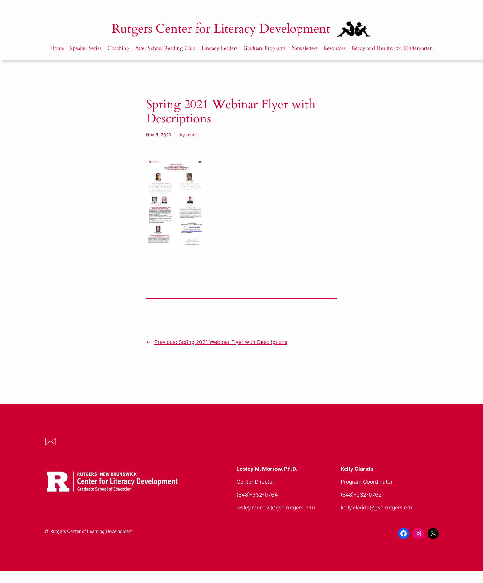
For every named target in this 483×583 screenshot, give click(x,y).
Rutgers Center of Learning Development (91, 531)
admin (192, 134)
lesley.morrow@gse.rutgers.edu (276, 508)
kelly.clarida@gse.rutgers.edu (377, 508)
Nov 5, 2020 (158, 134)
